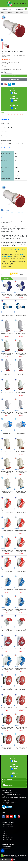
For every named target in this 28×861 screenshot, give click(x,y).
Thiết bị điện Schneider (7, 824)
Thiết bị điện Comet (6, 835)
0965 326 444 (13, 802)
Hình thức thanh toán (6, 846)
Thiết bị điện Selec (6, 831)
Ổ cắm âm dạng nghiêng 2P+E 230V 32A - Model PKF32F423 (7, 670)
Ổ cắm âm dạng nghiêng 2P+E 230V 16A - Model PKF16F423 (20, 670)
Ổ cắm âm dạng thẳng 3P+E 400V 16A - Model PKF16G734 (21, 748)
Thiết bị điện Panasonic (7, 828)
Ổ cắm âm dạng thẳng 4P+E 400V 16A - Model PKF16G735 (21, 709)
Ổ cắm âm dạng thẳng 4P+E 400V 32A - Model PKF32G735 (7, 709)
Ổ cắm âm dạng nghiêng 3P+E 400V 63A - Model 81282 (20, 552)
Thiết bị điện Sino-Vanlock (7, 837)
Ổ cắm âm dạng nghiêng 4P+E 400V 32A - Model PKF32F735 (7, 532)
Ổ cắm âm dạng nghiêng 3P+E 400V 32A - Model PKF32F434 (7, 650)
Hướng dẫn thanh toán (7, 779)
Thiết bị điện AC (5, 833)
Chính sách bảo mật (6, 852)
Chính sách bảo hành (6, 848)
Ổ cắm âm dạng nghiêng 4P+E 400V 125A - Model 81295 (7, 512)
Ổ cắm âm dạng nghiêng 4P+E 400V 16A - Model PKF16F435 (20, 630)
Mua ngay (14, 75)
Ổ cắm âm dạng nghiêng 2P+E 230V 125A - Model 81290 (7, 591)
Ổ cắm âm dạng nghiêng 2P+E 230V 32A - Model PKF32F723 (7, 611)
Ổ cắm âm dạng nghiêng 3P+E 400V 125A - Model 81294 (7, 552)
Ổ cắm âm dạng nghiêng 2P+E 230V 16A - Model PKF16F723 (20, 611)
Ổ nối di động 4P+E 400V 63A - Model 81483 (14, 212)
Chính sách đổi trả (6, 850)
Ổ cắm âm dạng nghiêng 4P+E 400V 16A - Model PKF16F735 (20, 532)
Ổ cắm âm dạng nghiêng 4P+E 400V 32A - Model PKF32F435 (7, 630)
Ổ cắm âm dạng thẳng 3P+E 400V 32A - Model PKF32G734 (7, 748)
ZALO (2, 850)
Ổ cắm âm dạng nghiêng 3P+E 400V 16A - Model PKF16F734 (20, 571)
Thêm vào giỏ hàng (14, 79)
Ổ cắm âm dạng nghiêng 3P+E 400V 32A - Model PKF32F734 (7, 571)
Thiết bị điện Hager (6, 830)
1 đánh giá (5, 53)
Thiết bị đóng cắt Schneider (8, 826)
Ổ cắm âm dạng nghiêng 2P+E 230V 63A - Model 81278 (20, 591)
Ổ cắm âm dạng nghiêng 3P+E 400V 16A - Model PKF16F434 (20, 650)
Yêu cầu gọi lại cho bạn (7, 782)
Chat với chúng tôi (9, 785)
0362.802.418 (14, 106)
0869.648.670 (14, 98)
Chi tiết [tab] (3, 112)
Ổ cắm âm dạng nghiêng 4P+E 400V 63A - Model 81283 (20, 512)
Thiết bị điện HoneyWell (7, 839)
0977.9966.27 (14, 90)
